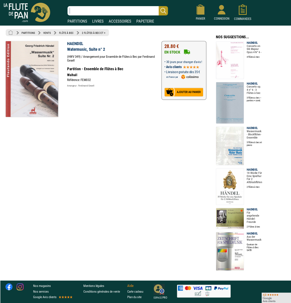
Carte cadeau (135, 291)
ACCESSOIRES (120, 21)
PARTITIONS (77, 21)
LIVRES (98, 21)
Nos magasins (42, 286)
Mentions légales (93, 286)
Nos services (41, 291)
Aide (130, 286)
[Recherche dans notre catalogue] (118, 10)
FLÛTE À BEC (66, 32)
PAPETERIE (145, 21)
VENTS (47, 32)
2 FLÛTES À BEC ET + (94, 32)
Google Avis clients (52, 297)
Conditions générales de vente (104, 291)
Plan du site (134, 297)
